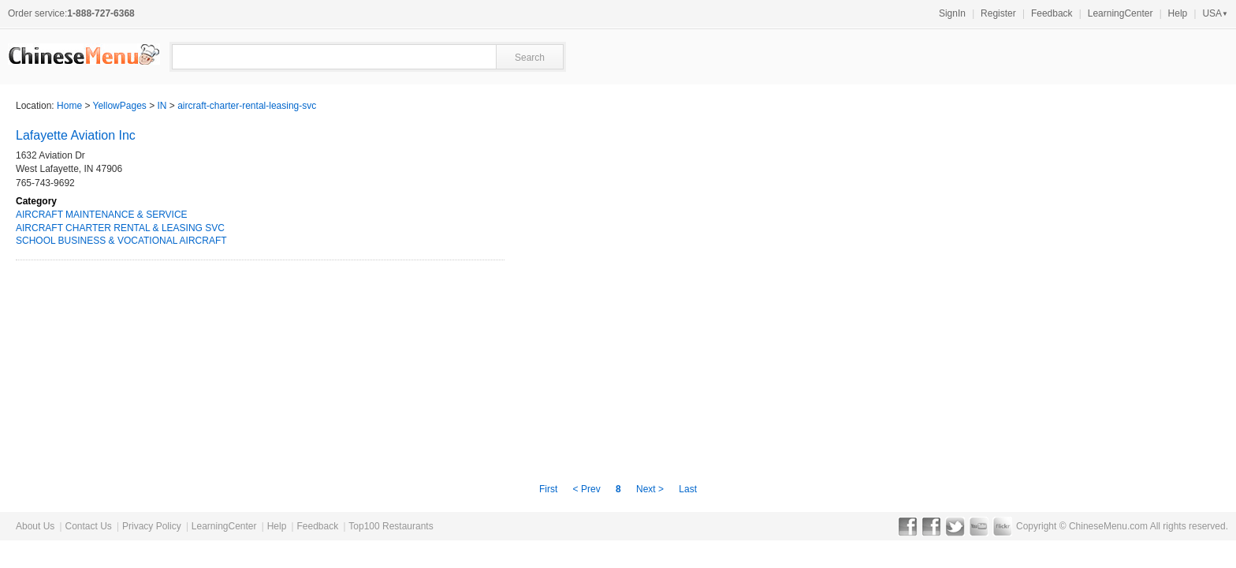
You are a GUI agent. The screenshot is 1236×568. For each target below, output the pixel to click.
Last (688, 489)
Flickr (1002, 526)
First (549, 489)
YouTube (978, 526)
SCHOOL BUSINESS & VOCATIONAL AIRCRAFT (121, 240)
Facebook (908, 526)
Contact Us (88, 526)
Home (69, 105)
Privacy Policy (151, 526)
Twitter (955, 526)
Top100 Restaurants (390, 526)
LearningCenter (1120, 13)
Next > (650, 489)
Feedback (1052, 13)
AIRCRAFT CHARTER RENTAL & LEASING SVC (120, 228)
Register (998, 13)
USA (1215, 13)
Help (1178, 13)
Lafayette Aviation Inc (76, 135)
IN (162, 105)
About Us (35, 526)
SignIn (952, 13)
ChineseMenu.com (1108, 526)
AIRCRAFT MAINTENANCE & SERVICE (102, 214)
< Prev (588, 489)
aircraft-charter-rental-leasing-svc (246, 105)
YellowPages (120, 105)
